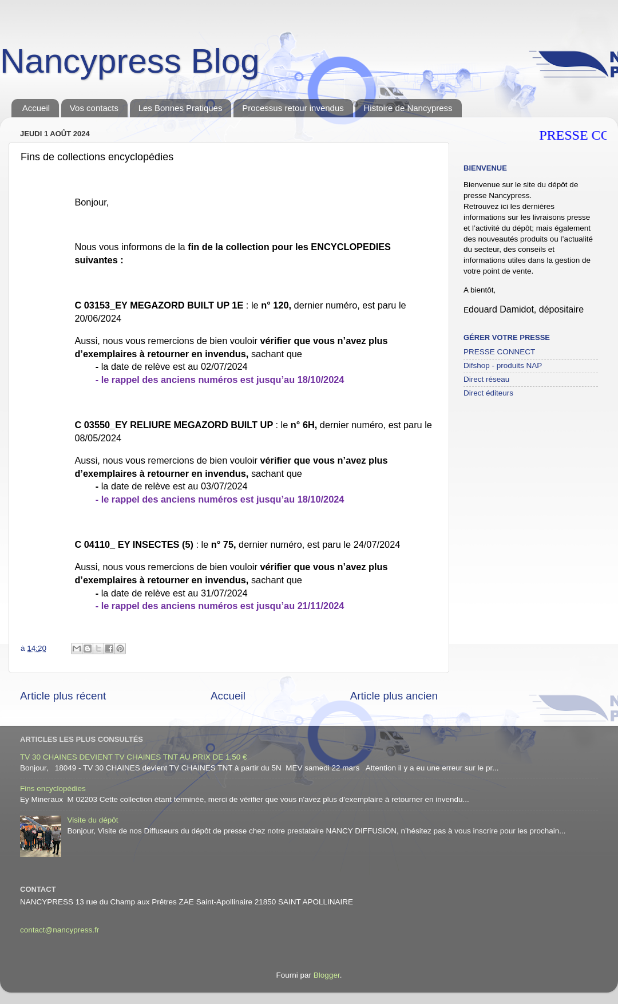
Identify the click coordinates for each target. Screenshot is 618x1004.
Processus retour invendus (293, 108)
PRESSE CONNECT (499, 351)
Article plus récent (63, 696)
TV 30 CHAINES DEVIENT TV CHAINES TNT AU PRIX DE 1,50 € (133, 757)
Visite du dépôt (92, 820)
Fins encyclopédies (53, 788)
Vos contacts (94, 108)
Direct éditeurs (488, 393)
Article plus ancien (394, 696)
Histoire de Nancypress (408, 108)
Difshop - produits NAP (503, 365)
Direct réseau (486, 379)
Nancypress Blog (130, 61)
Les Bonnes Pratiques (180, 108)
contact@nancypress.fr (59, 930)
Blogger (327, 975)
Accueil (36, 108)
